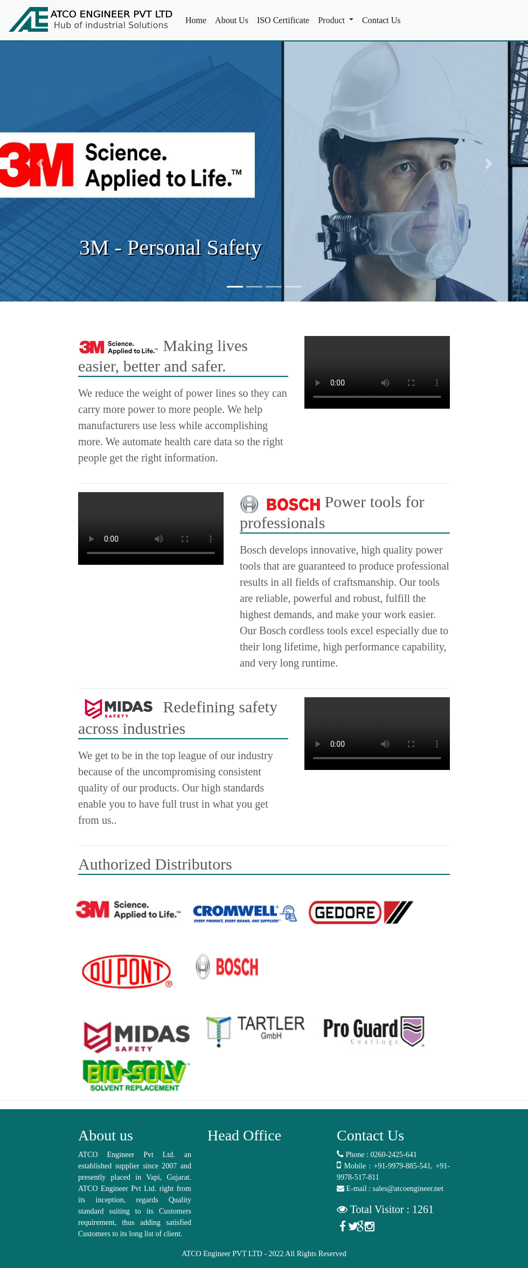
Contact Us (383, 19)
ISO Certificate (285, 19)
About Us (234, 19)
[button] (39, 164)
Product (332, 20)
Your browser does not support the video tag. (377, 372)
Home (198, 19)
